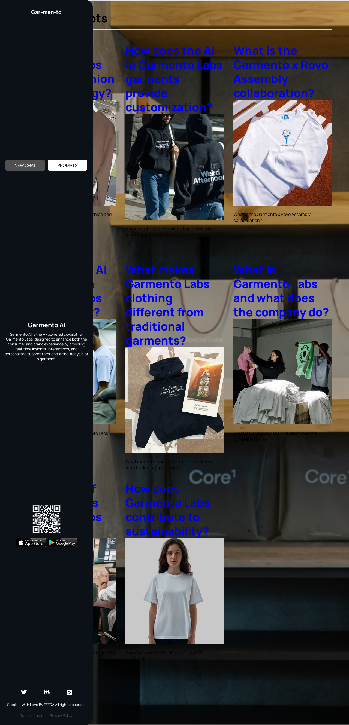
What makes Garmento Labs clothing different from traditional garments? (167, 305)
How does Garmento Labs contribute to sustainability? (167, 510)
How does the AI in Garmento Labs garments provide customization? (173, 78)
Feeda (49, 704)
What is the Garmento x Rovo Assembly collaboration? (280, 71)
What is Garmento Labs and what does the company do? (281, 291)
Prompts (67, 165)
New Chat (25, 165)
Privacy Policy (61, 715)
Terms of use (31, 715)
